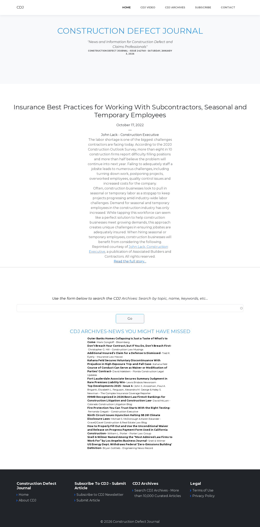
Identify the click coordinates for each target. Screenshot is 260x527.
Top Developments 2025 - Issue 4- (126, 389)
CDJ (20, 7)
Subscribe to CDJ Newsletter (100, 495)
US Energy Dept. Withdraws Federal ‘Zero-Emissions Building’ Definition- (129, 446)
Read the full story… (130, 261)
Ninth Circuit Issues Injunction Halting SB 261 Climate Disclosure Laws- (124, 419)
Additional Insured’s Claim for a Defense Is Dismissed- (128, 355)
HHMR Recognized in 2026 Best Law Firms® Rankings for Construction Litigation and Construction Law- (128, 400)
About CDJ (27, 500)
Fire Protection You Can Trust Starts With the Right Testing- (128, 409)
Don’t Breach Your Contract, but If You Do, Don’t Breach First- (129, 347)
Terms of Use (202, 490)
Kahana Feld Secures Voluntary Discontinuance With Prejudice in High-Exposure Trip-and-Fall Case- (127, 362)
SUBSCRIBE (203, 7)
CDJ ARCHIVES (175, 7)
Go (130, 319)
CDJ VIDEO (147, 7)
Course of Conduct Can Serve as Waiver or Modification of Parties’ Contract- (127, 371)
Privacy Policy (203, 496)
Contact (228, 7)
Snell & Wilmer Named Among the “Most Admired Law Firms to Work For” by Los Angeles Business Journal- (129, 439)
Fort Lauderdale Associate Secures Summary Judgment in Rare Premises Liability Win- (127, 380)
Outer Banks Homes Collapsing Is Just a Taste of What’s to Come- (127, 340)
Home (126, 7)
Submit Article (88, 500)
